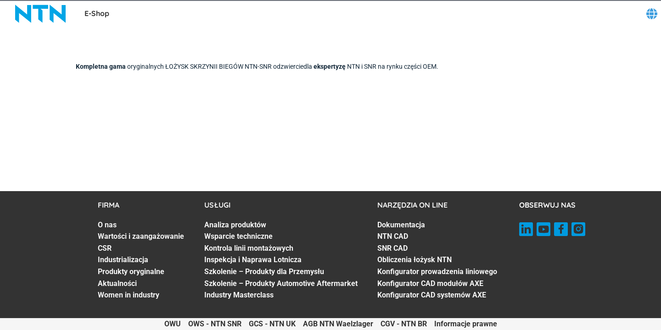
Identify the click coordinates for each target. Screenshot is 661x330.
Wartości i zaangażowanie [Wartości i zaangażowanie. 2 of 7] (141, 236)
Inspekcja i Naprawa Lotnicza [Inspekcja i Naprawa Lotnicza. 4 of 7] (253, 259)
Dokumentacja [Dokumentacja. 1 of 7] (401, 224)
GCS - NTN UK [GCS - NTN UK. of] (272, 323)
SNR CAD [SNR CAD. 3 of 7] (392, 248)
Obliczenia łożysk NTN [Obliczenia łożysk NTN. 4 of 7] (414, 259)
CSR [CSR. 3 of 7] (105, 248)
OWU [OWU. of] (172, 323)
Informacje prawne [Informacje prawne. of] (465, 323)
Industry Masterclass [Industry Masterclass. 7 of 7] (239, 295)
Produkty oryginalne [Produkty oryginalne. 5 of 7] (131, 271)
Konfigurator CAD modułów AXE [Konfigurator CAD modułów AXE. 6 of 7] (430, 283)
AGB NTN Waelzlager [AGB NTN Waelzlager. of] (338, 323)
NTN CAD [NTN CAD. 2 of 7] (392, 236)
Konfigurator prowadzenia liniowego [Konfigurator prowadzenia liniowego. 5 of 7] (437, 271)
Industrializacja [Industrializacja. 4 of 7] (123, 259)
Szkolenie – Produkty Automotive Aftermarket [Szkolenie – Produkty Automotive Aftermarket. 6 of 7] (281, 283)
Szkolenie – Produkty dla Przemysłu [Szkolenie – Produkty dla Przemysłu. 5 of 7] (264, 271)
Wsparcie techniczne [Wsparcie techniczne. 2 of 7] (238, 236)
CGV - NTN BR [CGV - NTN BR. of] (404, 323)
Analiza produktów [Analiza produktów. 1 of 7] (235, 224)
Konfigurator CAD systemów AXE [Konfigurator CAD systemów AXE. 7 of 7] (431, 295)
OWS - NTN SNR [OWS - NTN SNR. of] (214, 323)
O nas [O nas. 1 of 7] (107, 224)
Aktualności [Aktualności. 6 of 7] (117, 283)
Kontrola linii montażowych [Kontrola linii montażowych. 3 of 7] (248, 248)
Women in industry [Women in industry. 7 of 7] (128, 295)
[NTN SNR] (40, 14)
